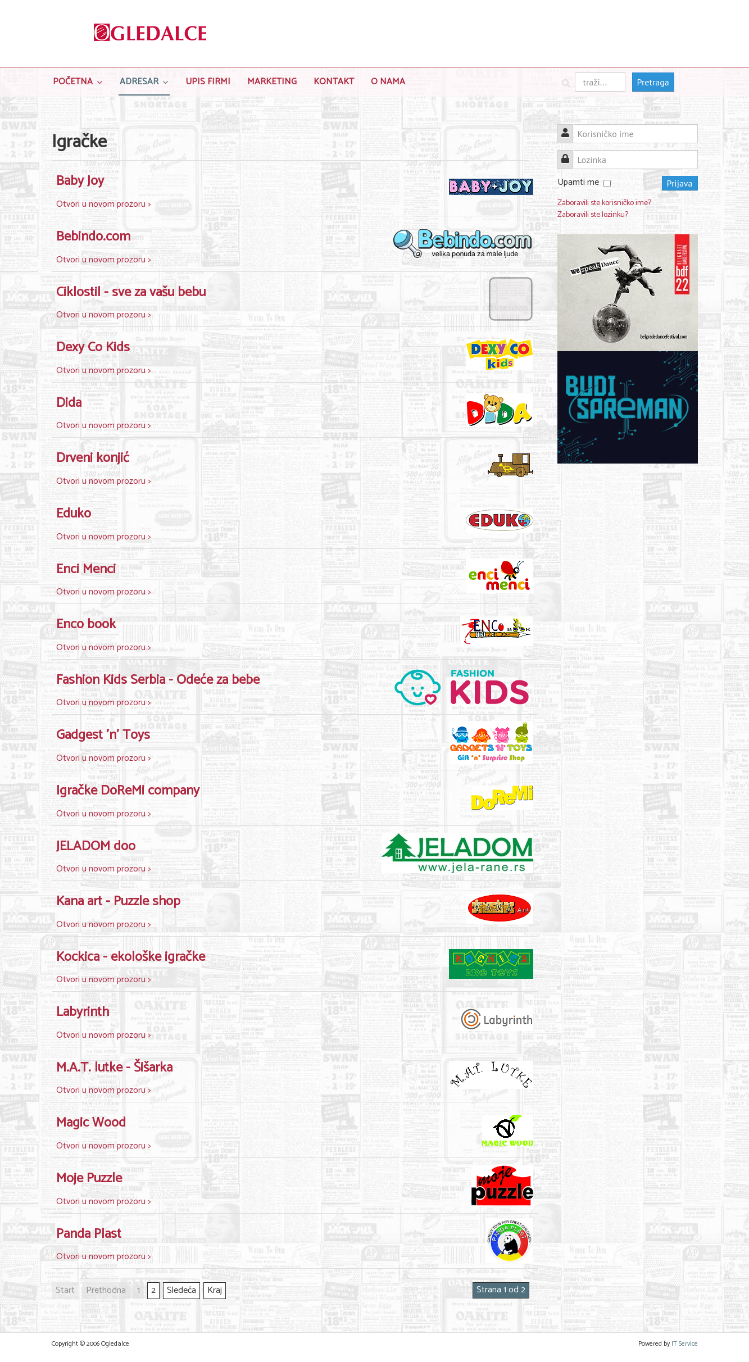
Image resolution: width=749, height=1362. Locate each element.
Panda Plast (88, 1234)
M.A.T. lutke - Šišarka (114, 1068)
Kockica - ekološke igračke (130, 957)
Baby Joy (80, 181)
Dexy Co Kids (93, 347)
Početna (73, 81)
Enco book (86, 624)
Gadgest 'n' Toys (103, 735)
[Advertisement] (627, 645)
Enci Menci (86, 569)
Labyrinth (82, 1012)
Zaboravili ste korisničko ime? (604, 203)
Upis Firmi (207, 81)
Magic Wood (91, 1123)
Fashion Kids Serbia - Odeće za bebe (158, 680)
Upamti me (578, 182)
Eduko (73, 514)
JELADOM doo (95, 846)
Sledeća (181, 1290)
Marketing (272, 81)
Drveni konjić (92, 458)
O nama (388, 81)
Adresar (139, 81)
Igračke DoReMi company (127, 791)
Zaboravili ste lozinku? (592, 214)
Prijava (680, 183)
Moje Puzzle (89, 1179)
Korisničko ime (569, 127)
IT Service (684, 1343)
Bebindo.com (93, 237)
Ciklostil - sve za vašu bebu (131, 292)
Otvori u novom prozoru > (103, 204)
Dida (68, 403)
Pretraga (653, 82)
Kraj (214, 1290)
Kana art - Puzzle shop (118, 901)
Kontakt (334, 81)
